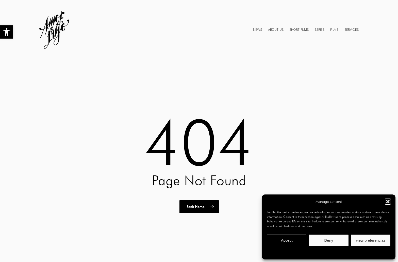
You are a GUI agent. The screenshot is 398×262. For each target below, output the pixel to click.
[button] (6, 32)
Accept (287, 240)
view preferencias (371, 240)
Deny (328, 240)
